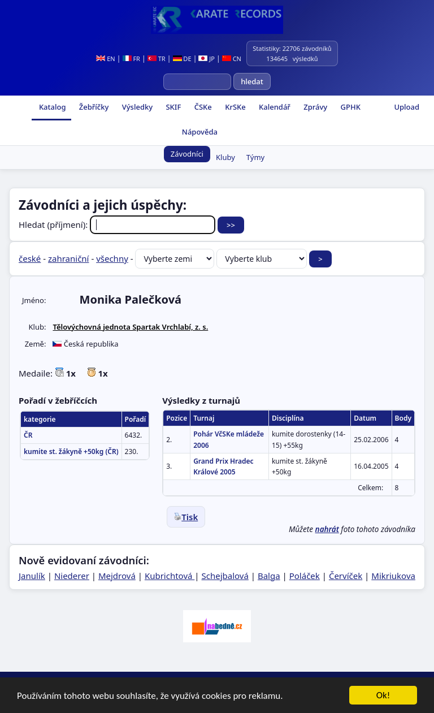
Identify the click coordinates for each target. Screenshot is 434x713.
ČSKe (201, 107)
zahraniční (68, 258)
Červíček (345, 575)
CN (231, 58)
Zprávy (314, 107)
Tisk (186, 516)
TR (156, 58)
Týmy (255, 157)
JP (206, 58)
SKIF (172, 107)
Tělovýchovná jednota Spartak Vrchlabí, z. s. (130, 327)
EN (105, 58)
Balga (269, 575)
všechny (112, 258)
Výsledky (136, 107)
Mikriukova (393, 575)
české (30, 258)
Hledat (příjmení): (118, 224)
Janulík (32, 575)
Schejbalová (225, 575)
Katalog (51, 107)
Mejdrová (117, 575)
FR (131, 58)
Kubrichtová (169, 575)
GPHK (349, 107)
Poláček (304, 575)
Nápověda (198, 132)
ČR (28, 435)
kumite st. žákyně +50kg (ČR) (71, 451)
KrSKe (234, 107)
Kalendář (273, 107)
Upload (406, 107)
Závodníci (187, 154)
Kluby (225, 157)
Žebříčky (92, 107)
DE (182, 58)
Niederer (71, 575)
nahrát (327, 529)
